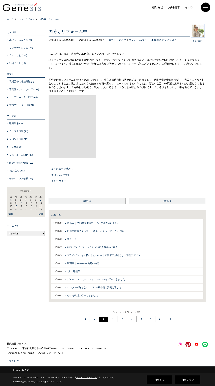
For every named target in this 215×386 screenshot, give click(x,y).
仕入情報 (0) (15, 147)
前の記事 (87, 201)
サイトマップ (15, 360)
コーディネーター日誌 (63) (23, 97)
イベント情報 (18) (18, 139)
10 (21, 203)
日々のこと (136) (18, 55)
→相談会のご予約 (59, 174)
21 (40, 206)
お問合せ (157, 7)
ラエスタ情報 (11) (18, 131)
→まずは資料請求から (61, 168)
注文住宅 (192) (17, 170)
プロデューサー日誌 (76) (22, 105)
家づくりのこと (117, 40)
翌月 (40, 214)
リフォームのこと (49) (21, 47)
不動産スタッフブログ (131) (24, 89)
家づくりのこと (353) (20, 39)
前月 (10, 214)
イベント (191, 7)
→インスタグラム (59, 181)
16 (16, 206)
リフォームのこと (139, 40)
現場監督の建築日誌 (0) (21, 81)
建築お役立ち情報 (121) (21, 162)
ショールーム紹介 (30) (21, 154)
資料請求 (174, 7)
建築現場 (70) (16, 123)
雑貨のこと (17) (17, 63)
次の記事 (167, 201)
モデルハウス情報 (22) (21, 178)
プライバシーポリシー (86, 377)
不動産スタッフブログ (163, 40)
